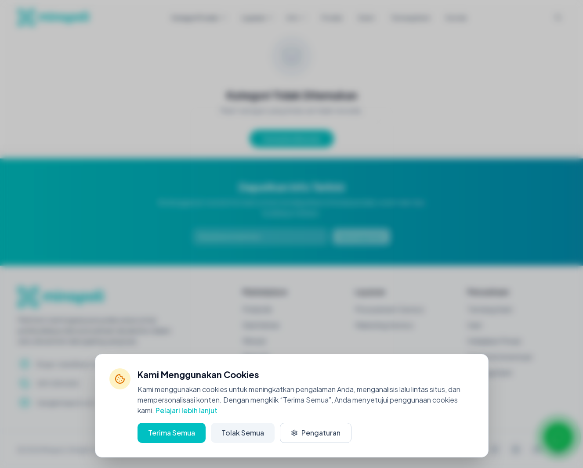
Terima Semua (171, 432)
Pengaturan (315, 432)
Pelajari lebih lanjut (186, 410)
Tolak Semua (242, 432)
